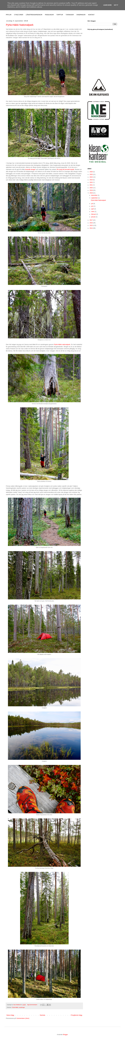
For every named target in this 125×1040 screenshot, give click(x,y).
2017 (91, 220)
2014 (91, 228)
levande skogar (30, 169)
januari (93, 217)
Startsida (42, 1015)
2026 (91, 172)
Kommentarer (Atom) (22, 1018)
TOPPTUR (59, 15)
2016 (91, 223)
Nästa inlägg (10, 1015)
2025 (91, 174)
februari (93, 214)
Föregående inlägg (76, 1015)
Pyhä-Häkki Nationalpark (19, 24)
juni (92, 206)
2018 (91, 193)
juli (92, 203)
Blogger (65, 1034)
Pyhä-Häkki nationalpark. (62, 344)
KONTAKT (91, 15)
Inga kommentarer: (32, 1004)
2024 (91, 177)
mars (93, 211)
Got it (116, 5)
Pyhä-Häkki (15, 1007)
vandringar (22, 1007)
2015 (91, 225)
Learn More (107, 5)
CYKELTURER (18, 15)
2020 (91, 188)
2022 (91, 182)
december (94, 195)
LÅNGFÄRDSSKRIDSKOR (34, 15)
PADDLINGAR (49, 15)
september (94, 198)
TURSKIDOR (70, 15)
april (92, 209)
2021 (91, 185)
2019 (91, 190)
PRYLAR (8, 15)
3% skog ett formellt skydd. (66, 169)
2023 (91, 180)
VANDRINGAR (80, 15)
